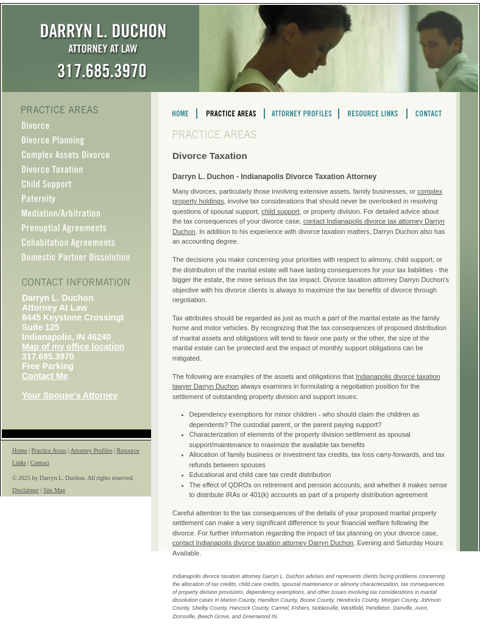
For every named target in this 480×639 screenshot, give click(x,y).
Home (19, 450)
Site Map (54, 490)
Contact (39, 462)
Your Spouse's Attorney (70, 395)
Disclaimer (25, 490)
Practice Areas (48, 450)
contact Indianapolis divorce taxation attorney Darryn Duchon (262, 542)
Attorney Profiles (91, 450)
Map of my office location (73, 346)
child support (280, 211)
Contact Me (45, 376)
